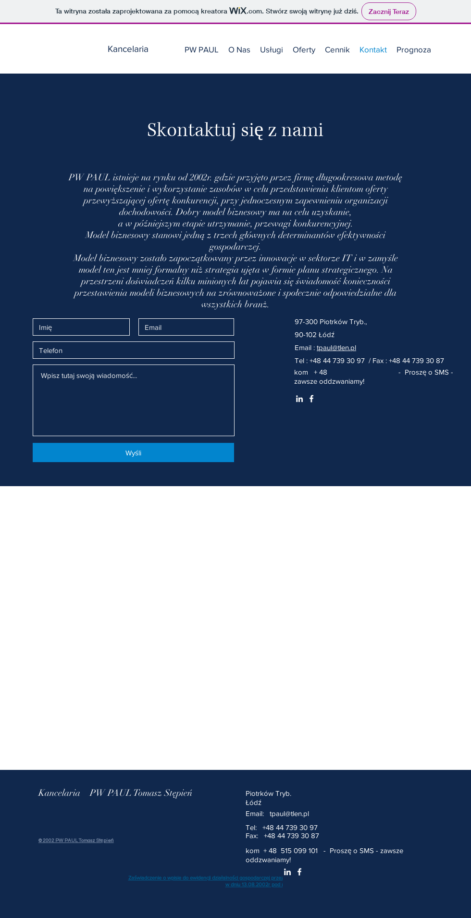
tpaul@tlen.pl (336, 347)
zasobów (226, 189)
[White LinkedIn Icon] (299, 398)
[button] (271, 49)
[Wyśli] (133, 452)
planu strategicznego (337, 270)
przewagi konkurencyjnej (303, 223)
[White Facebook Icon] (311, 398)
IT (347, 258)
